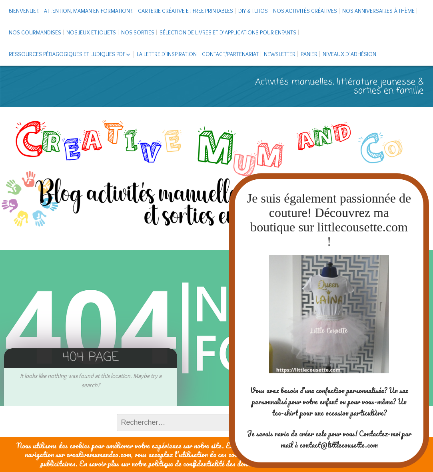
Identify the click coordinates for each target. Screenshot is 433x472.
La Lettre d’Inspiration (167, 54)
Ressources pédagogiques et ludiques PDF (67, 54)
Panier (309, 54)
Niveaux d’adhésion (349, 54)
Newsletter (279, 54)
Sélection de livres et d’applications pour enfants (228, 32)
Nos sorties (137, 32)
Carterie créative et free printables (185, 10)
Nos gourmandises (35, 32)
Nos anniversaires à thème (378, 10)
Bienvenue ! (24, 10)
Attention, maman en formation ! (88, 10)
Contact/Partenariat (230, 54)
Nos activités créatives (305, 10)
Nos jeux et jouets (91, 32)
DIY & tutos (253, 10)
